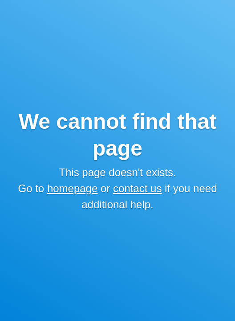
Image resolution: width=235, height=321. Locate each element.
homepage (72, 188)
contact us (137, 188)
